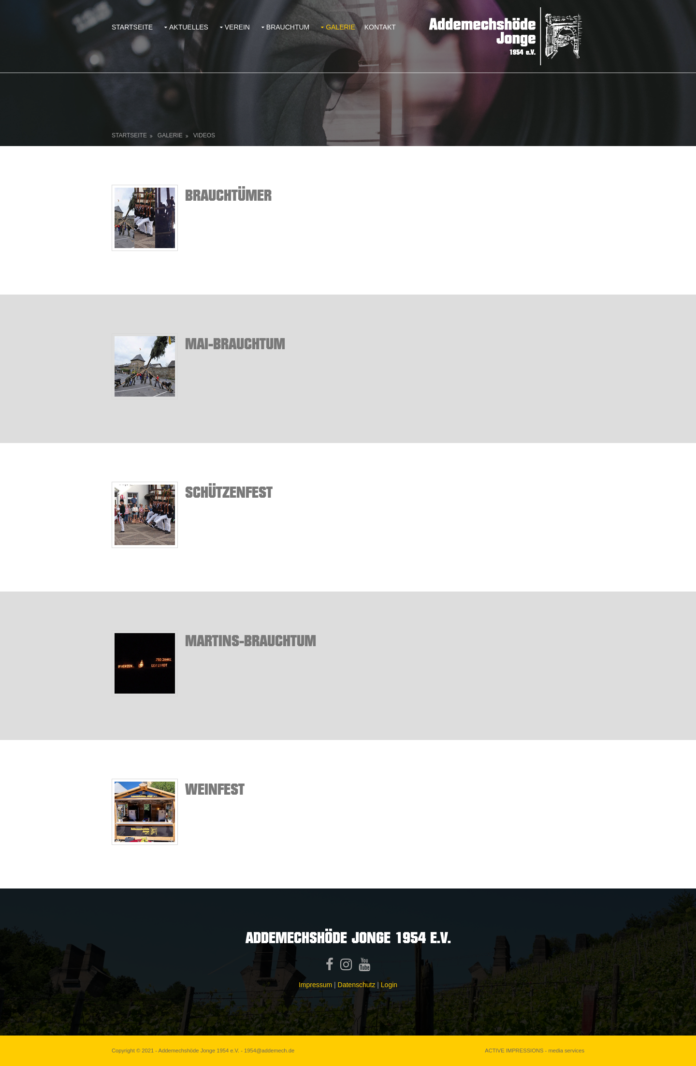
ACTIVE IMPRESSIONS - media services (534, 1050)
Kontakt (380, 27)
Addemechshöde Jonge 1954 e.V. (199, 1050)
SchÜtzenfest (229, 491)
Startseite (132, 27)
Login (389, 985)
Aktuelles (188, 27)
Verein (237, 27)
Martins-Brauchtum (250, 640)
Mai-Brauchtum (235, 343)
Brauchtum (287, 27)
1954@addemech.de (269, 1050)
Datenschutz (357, 985)
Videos (204, 135)
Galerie (340, 27)
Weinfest (215, 788)
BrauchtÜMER (228, 194)
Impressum (315, 985)
